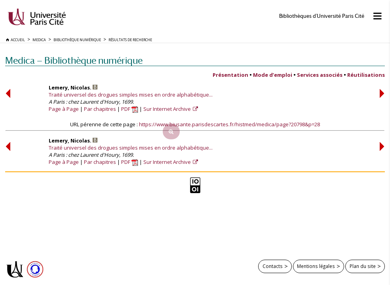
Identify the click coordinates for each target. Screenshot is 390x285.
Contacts (273, 266)
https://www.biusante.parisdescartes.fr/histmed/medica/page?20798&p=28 (229, 124)
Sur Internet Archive (167, 108)
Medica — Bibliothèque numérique (74, 60)
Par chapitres (100, 108)
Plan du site (363, 266)
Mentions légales (316, 266)
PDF (129, 108)
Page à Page (64, 108)
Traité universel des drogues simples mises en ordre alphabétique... (131, 94)
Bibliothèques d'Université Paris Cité (321, 16)
